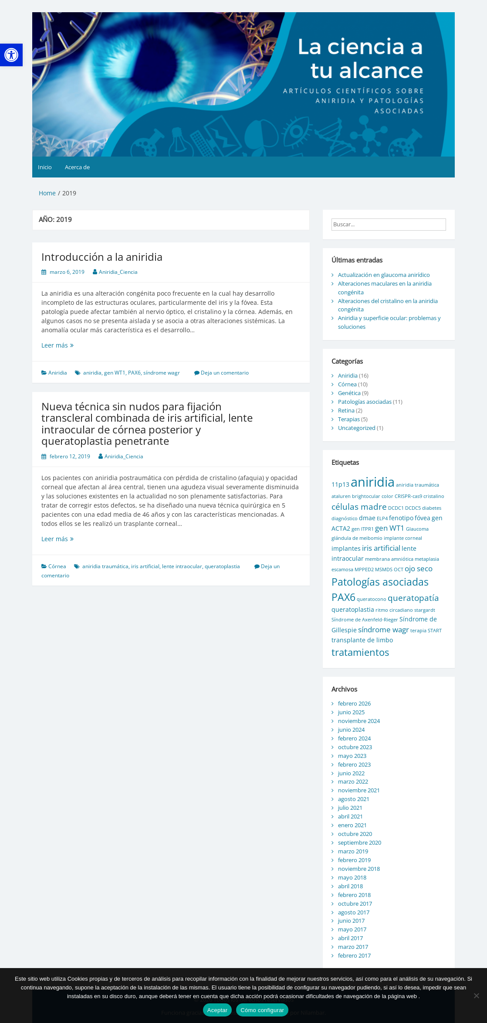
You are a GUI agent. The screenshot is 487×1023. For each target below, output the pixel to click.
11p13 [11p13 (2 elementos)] (340, 484)
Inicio (45, 167)
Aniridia (57, 372)
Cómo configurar (262, 1010)
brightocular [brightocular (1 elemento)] (366, 496)
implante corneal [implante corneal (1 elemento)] (403, 538)
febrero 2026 (354, 703)
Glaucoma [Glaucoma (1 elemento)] (417, 529)
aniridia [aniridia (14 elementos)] (373, 482)
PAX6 (134, 372)
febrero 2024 (354, 738)
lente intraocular (182, 566)
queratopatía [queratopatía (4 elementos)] (413, 598)
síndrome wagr (161, 372)
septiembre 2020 (359, 842)
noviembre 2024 (359, 721)
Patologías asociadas (365, 402)
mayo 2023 (352, 756)
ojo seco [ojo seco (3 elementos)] (419, 568)
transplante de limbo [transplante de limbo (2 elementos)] (362, 640)
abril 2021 (350, 816)
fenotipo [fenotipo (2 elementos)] (401, 518)
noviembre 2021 (359, 790)
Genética (349, 393)
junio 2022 (351, 773)
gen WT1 (114, 372)
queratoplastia (222, 566)
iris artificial (145, 566)
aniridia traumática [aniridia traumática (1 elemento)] (417, 485)
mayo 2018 (352, 877)
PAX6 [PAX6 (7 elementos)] (343, 597)
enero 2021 (352, 825)
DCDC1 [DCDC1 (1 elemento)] (396, 508)
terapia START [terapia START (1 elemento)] (426, 630)
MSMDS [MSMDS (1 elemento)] (383, 569)
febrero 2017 (354, 955)
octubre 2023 (355, 747)
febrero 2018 (354, 895)
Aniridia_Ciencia (118, 272)
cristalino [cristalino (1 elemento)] (433, 496)
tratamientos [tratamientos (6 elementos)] (360, 652)
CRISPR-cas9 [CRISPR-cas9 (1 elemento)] (408, 496)
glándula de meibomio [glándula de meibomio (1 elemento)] (356, 538)
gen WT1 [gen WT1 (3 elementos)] (390, 528)
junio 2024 (351, 729)
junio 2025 (351, 712)
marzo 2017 (353, 947)
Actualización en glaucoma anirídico (384, 275)
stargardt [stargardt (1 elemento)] (424, 610)
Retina (346, 410)
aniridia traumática (105, 566)
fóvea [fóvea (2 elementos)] (422, 518)
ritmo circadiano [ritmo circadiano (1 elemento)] (394, 610)
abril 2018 (350, 886)
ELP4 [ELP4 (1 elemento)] (382, 518)
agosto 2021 (353, 799)
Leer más (73, 345)
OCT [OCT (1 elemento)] (398, 569)
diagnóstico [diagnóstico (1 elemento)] (344, 518)
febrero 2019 (354, 860)
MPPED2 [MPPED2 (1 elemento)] (364, 569)
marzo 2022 (353, 781)
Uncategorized (356, 428)
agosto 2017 (353, 912)
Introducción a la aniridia (101, 256)
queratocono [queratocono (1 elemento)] (371, 599)
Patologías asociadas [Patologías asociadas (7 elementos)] (380, 582)
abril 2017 (350, 938)
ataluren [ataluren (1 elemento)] (341, 496)
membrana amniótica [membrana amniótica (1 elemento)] (389, 559)
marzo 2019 (353, 851)
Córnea (57, 566)
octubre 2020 (355, 834)
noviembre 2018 (359, 869)
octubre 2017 (355, 903)
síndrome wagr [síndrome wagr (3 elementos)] (383, 629)
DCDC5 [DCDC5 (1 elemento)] (413, 508)
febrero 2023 (354, 764)
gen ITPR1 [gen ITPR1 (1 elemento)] (363, 529)
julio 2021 (350, 808)
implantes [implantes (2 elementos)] (346, 548)
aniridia (92, 372)
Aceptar (217, 1010)
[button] (11, 55)
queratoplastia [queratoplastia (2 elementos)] (352, 609)
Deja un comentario (225, 372)
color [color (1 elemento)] (387, 496)
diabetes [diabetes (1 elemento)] (431, 508)
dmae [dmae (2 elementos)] (367, 518)
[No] (476, 995)
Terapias (349, 419)
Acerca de (77, 167)
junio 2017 (351, 920)
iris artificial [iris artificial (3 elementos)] (381, 548)
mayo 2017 (352, 929)
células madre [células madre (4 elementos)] (359, 506)
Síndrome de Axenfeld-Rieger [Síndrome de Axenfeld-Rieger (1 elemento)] (364, 620)
